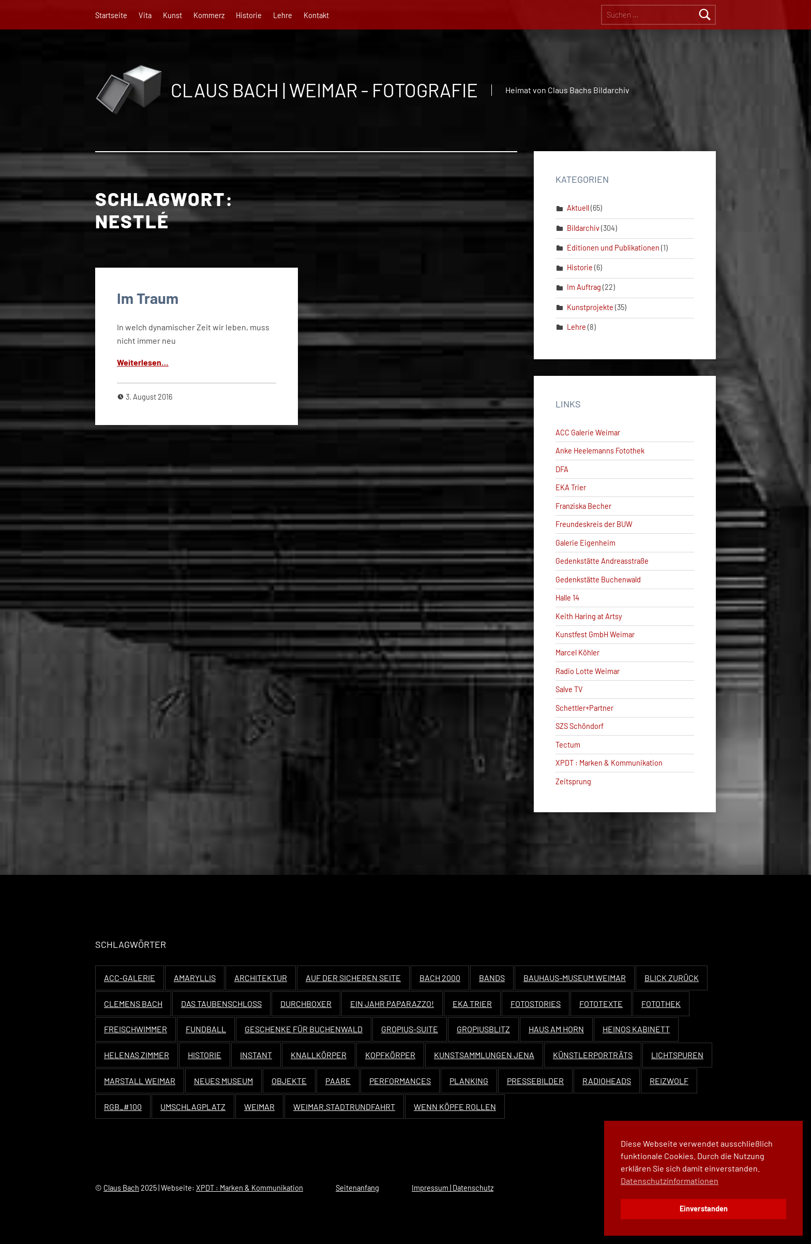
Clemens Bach (133, 1003)
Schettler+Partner (584, 708)
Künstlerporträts (593, 1055)
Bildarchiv (583, 228)
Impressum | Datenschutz (452, 1187)
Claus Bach (121, 1187)
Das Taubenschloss (221, 1003)
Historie (249, 15)
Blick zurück (671, 978)
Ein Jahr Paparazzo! (392, 1003)
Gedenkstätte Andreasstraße (602, 561)
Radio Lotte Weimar (587, 671)
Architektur (260, 978)
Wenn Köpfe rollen (455, 1106)
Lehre (282, 15)
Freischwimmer (135, 1029)
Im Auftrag (584, 287)
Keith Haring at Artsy (588, 616)
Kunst (172, 15)
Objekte (289, 1081)
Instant (256, 1055)
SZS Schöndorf (579, 726)
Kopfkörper (390, 1055)
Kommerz (208, 15)
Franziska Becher (583, 506)
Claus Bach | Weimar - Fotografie (324, 90)
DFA (561, 469)
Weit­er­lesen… (143, 362)
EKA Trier (570, 487)
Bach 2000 (439, 978)
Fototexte (601, 1003)
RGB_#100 (123, 1106)
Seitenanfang (357, 1187)
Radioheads (606, 1081)
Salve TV (569, 689)
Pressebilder (535, 1081)
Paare (338, 1081)
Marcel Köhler (577, 652)
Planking (468, 1081)
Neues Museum (223, 1081)
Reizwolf (669, 1081)
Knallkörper (319, 1055)
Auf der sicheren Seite (353, 978)
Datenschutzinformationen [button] (669, 1181)
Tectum (567, 744)
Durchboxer (306, 1003)
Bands (492, 978)
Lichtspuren (677, 1055)
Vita (145, 15)
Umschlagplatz (193, 1106)
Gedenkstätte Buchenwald (598, 579)
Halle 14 (567, 597)
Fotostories (535, 1003)
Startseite (111, 15)
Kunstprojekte (590, 307)
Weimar (259, 1106)
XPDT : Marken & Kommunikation (609, 762)
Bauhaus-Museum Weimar (574, 978)
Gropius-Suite (409, 1029)
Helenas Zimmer (136, 1055)
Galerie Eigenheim (585, 542)
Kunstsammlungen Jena (484, 1055)
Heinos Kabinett (636, 1029)
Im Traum (147, 298)
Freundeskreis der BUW (594, 524)
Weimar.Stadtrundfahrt (344, 1106)
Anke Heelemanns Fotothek (599, 450)
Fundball (206, 1029)
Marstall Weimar (139, 1081)
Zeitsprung (573, 781)
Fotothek (661, 1003)
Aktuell (578, 207)
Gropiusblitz (483, 1029)
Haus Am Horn (556, 1029)
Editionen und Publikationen (613, 247)
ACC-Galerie (129, 978)
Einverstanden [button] (704, 1208)
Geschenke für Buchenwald (304, 1029)
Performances (400, 1081)
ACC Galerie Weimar (587, 432)
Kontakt (316, 15)
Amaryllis (195, 978)
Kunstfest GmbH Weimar (595, 634)
